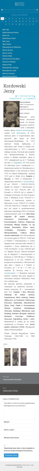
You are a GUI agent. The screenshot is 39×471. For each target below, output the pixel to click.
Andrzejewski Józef (9, 70)
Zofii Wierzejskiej (19, 133)
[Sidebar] (2, 10)
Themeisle (19, 467)
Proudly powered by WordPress (14, 465)
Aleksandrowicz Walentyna (11, 47)
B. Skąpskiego (17, 163)
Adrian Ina (5, 35)
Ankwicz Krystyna (8, 73)
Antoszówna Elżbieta (9, 76)
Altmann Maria (7, 56)
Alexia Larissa (7, 53)
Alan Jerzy (6, 41)
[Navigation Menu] (37, 10)
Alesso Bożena (7, 50)
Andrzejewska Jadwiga (10, 68)
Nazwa (7, 422)
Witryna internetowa (11, 438)
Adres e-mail (9, 430)
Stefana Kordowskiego (24, 130)
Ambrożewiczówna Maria (11, 59)
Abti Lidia (5, 30)
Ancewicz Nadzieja (8, 62)
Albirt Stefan (6, 44)
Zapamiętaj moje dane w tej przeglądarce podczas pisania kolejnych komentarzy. (19, 449)
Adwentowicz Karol (9, 38)
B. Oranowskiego (27, 182)
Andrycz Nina (6, 65)
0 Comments (31, 99)
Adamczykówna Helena (10, 32)
